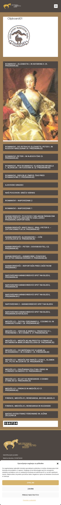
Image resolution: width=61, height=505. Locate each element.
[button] (58, 463)
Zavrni (31, 489)
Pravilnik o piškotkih (29, 500)
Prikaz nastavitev (30, 495)
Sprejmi (30, 483)
